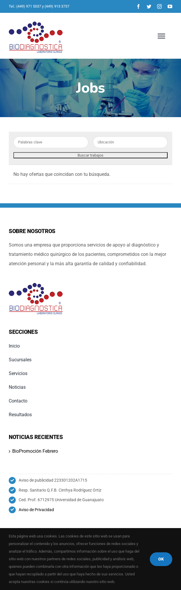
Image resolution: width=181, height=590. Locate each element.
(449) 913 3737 (57, 6)
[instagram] (159, 6)
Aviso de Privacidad (36, 509)
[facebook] (138, 6)
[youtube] (170, 6)
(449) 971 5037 (28, 6)
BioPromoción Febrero (35, 451)
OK (161, 559)
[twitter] (149, 6)
